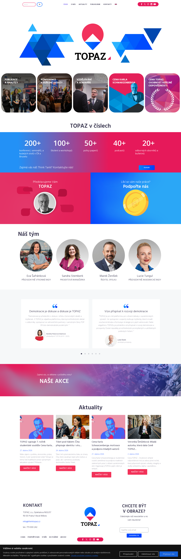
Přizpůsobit (128, 554)
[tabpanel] (54, 323)
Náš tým (28, 234)
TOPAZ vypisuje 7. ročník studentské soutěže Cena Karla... (36, 443)
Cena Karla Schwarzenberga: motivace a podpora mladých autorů (106, 445)
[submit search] (39, 4)
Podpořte (135, 186)
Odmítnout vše (148, 554)
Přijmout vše (168, 554)
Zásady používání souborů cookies (84, 555)
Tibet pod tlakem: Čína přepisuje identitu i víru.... (69, 443)
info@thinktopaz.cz (31, 521)
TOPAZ (45, 186)
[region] (90, 552)
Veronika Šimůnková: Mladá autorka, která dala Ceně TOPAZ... (142, 445)
